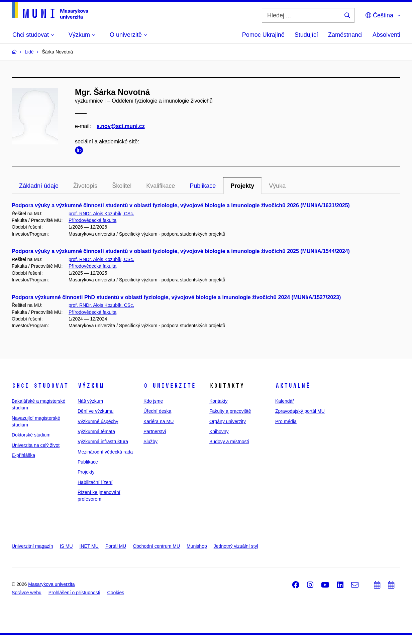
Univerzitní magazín (32, 546)
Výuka (277, 185)
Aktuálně (292, 385)
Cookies (115, 592)
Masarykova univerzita (51, 584)
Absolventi (386, 34)
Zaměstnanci (345, 34)
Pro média (286, 421)
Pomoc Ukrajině (263, 34)
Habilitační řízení (95, 482)
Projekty (242, 185)
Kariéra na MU (158, 421)
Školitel (121, 185)
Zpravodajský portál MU (300, 411)
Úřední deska (157, 411)
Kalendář (284, 401)
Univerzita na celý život (36, 445)
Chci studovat (40, 385)
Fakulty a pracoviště (230, 411)
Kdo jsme (153, 401)
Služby (150, 441)
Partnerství (154, 431)
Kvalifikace (160, 185)
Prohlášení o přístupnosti (74, 592)
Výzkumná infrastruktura (103, 441)
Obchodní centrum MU (156, 546)
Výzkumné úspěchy (98, 421)
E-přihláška (23, 455)
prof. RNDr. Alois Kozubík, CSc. (101, 213)
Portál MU (115, 546)
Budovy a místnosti (229, 441)
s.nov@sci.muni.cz (121, 126)
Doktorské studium (31, 434)
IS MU (66, 546)
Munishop (197, 546)
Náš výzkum (90, 401)
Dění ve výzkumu (95, 411)
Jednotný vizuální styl (236, 546)
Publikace (203, 185)
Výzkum (91, 385)
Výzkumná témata (96, 431)
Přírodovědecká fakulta (92, 220)
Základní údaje (39, 185)
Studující (306, 34)
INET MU (89, 546)
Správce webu (26, 592)
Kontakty (218, 401)
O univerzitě (169, 385)
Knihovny (219, 431)
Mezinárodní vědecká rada (105, 452)
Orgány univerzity (227, 421)
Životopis (85, 185)
